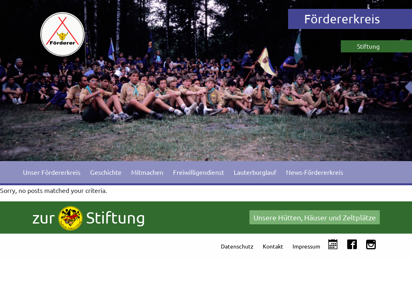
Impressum (306, 246)
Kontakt (273, 246)
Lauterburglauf (255, 172)
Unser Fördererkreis (51, 172)
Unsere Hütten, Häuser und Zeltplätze (314, 217)
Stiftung (368, 46)
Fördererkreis (342, 19)
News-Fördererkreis (314, 172)
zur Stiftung (88, 218)
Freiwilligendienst (198, 172)
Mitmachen (147, 172)
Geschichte (106, 172)
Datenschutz (237, 246)
